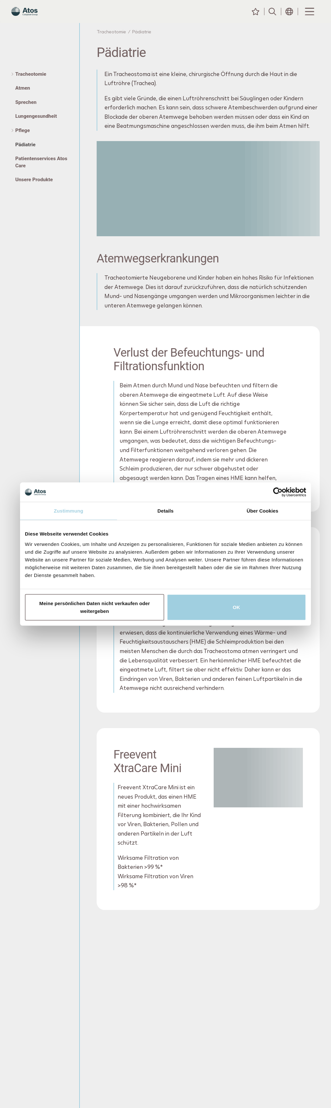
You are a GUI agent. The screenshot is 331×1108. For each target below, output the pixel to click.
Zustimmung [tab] (68, 511)
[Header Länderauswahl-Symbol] (289, 18)
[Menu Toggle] (309, 18)
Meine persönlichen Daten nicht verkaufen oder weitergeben (94, 607)
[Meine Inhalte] (256, 18)
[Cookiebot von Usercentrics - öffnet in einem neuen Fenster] (278, 492)
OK (236, 607)
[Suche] (272, 18)
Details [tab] (165, 511)
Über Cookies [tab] (262, 511)
